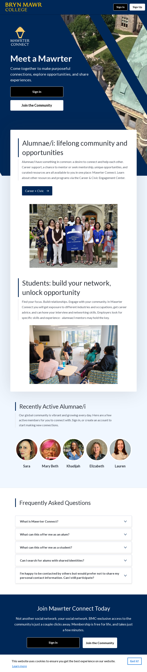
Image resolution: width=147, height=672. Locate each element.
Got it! (134, 661)
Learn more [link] (19, 666)
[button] (73, 521)
